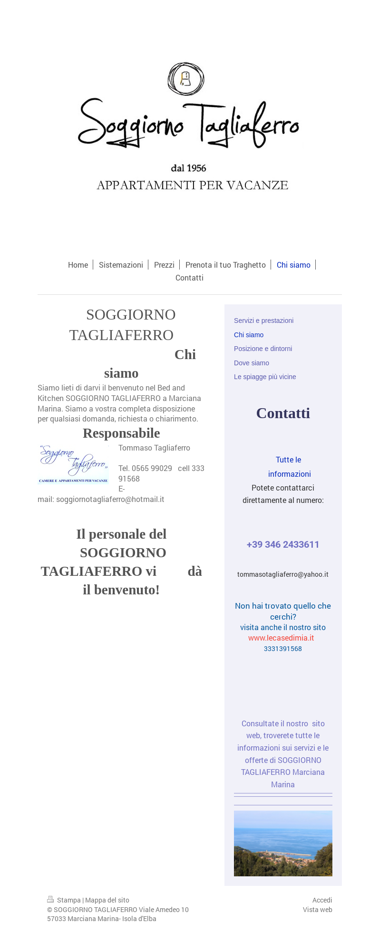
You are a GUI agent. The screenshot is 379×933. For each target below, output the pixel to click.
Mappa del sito (107, 899)
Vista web (317, 909)
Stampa (64, 899)
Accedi (322, 899)
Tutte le (300, 459)
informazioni (272, 474)
